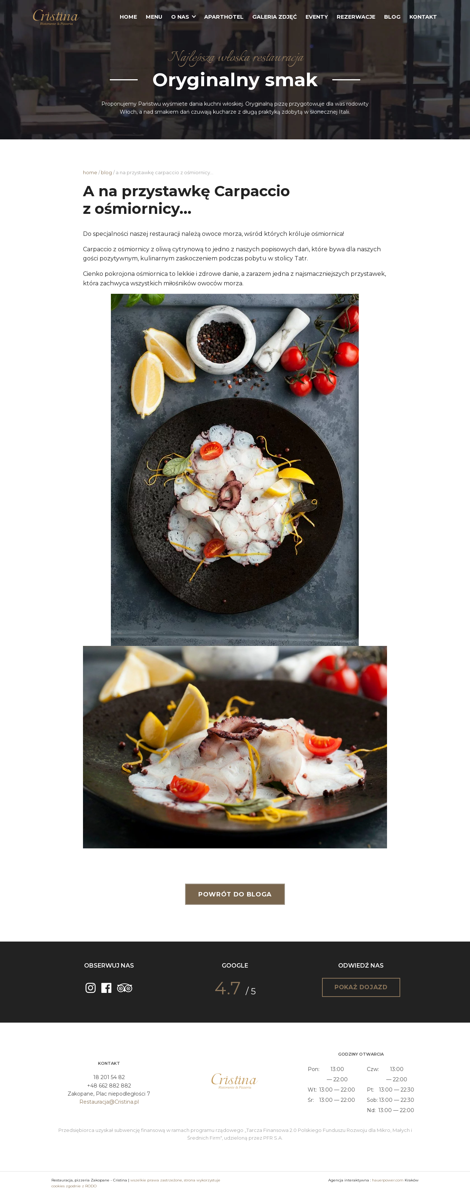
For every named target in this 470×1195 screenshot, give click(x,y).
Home (128, 16)
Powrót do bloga (235, 894)
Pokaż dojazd (361, 987)
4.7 (227, 988)
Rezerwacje (356, 16)
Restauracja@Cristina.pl (109, 1102)
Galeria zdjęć (274, 16)
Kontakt (423, 16)
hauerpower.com (388, 1180)
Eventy (317, 16)
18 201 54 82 (109, 1077)
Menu (154, 16)
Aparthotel (223, 16)
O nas (180, 16)
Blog (392, 16)
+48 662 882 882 (109, 1085)
